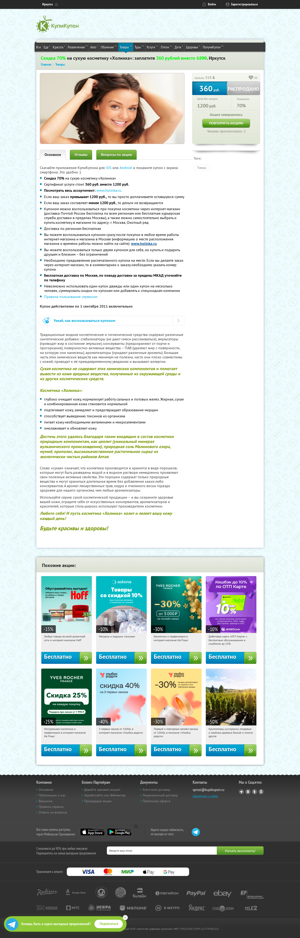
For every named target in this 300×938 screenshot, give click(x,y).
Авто (94, 46)
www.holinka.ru (108, 190)
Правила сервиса (51, 807)
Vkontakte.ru (248, 791)
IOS (109, 167)
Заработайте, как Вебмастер (105, 795)
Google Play (119, 832)
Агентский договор (156, 789)
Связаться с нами (205, 796)
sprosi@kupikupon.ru (208, 789)
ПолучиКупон (213, 46)
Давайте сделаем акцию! (102, 789)
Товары (126, 46)
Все (38, 47)
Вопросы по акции (116, 154)
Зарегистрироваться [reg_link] (244, 4)
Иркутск (47, 4)
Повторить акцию (226, 123)
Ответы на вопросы (53, 812)
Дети (179, 46)
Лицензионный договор (160, 795)
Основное (53, 154)
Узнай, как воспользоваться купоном (84, 320)
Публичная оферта (156, 801)
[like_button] (251, 78)
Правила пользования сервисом (70, 296)
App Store (92, 832)
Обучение (109, 46)
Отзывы (81, 154)
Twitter (254, 791)
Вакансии (45, 801)
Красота (59, 46)
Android (126, 167)
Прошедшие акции (98, 801)
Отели (166, 46)
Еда (47, 46)
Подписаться (109, 924)
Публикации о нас (52, 795)
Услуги (152, 46)
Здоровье (193, 46)
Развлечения (78, 46)
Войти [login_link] (212, 4)
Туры (139, 46)
